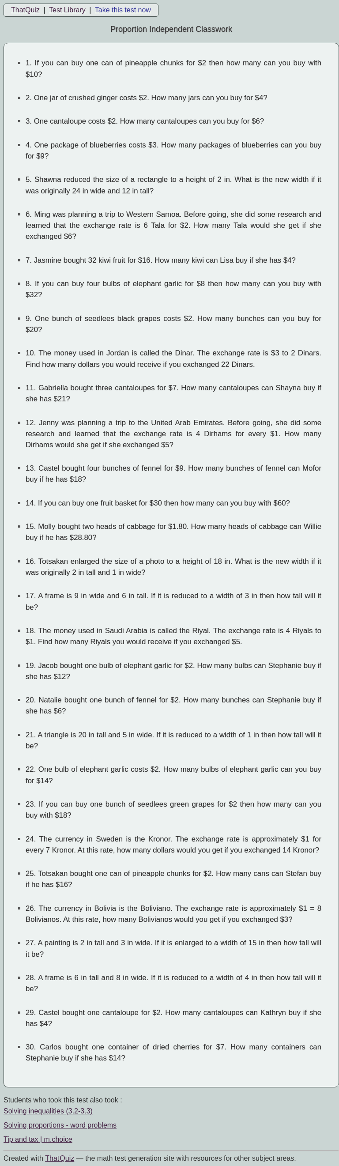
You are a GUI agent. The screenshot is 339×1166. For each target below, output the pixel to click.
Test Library (67, 10)
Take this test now (123, 10)
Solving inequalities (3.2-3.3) (48, 1111)
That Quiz (59, 1158)
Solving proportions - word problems (60, 1125)
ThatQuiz (25, 10)
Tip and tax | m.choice (38, 1139)
